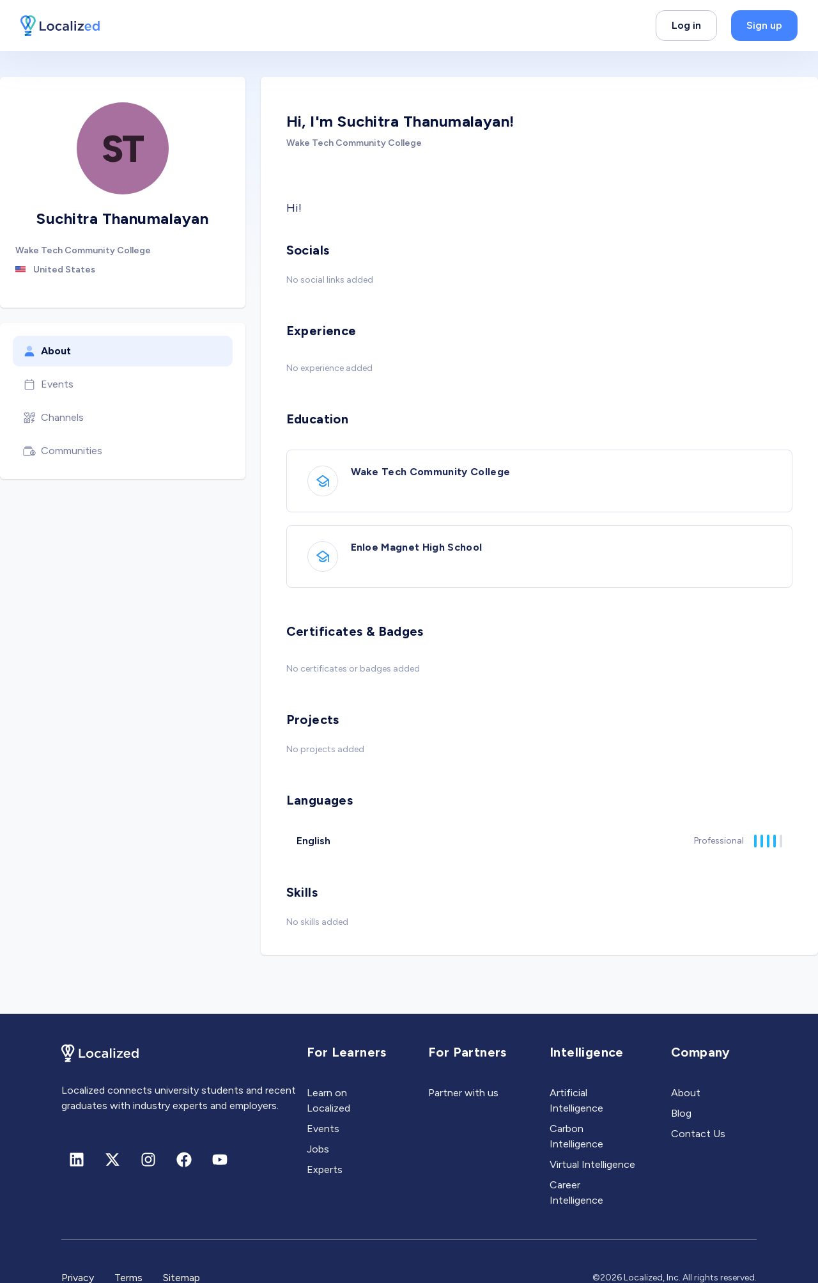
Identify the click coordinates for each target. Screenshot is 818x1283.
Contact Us (698, 1134)
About (47, 351)
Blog (681, 1113)
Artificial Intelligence (576, 1100)
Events (48, 384)
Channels (53, 417)
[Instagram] (148, 1159)
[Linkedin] (76, 1159)
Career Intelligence (576, 1192)
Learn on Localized (328, 1100)
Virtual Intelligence (592, 1164)
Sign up (764, 25)
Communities (62, 451)
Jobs (318, 1149)
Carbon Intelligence (576, 1136)
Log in (686, 25)
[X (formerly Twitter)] (112, 1159)
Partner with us (463, 1093)
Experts (325, 1169)
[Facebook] (184, 1159)
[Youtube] (219, 1159)
